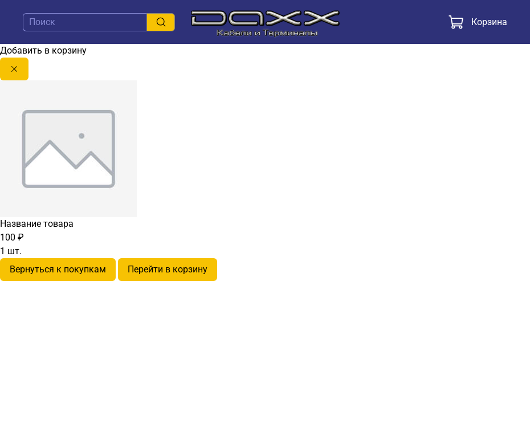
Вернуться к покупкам (58, 269)
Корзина (477, 22)
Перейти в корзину (167, 269)
